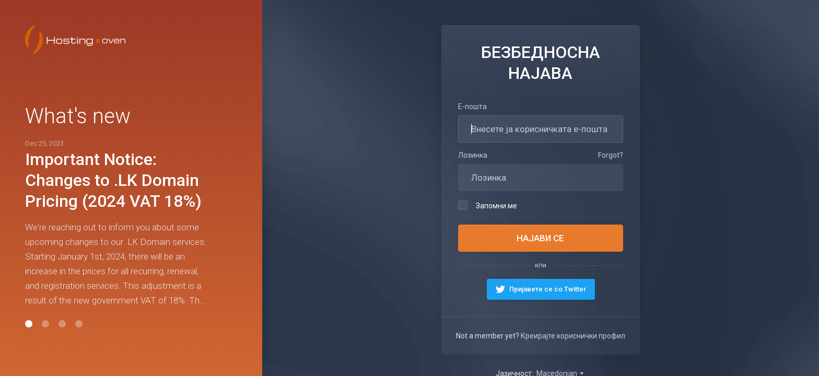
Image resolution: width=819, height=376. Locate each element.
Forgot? (610, 155)
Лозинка (472, 155)
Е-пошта (472, 106)
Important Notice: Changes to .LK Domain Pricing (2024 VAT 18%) (113, 180)
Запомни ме (487, 205)
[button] (28, 323)
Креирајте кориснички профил (573, 336)
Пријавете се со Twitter (547, 289)
